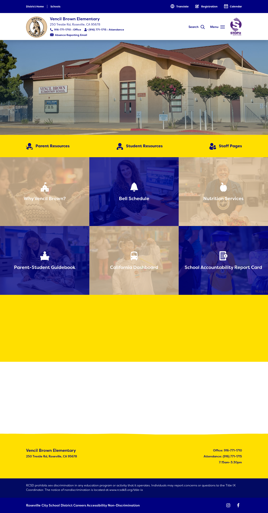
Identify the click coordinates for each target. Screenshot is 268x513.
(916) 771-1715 (97, 29)
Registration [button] (209, 6)
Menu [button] (214, 27)
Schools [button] (55, 6)
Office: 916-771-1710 (227, 451)
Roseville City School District (45, 505)
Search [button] (194, 27)
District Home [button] (35, 6)
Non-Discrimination (117, 505)
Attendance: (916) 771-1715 (223, 457)
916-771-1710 (62, 29)
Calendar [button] (236, 6)
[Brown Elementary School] (134, 87)
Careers (74, 505)
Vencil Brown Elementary (75, 19)
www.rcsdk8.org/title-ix (126, 490)
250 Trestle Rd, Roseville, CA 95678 (75, 24)
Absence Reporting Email (71, 35)
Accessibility (91, 505)
